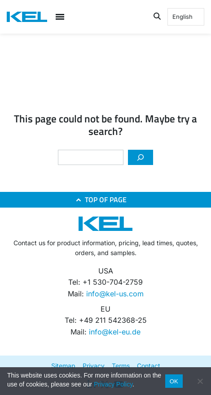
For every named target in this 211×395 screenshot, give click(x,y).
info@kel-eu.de (115, 331)
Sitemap (63, 365)
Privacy (94, 365)
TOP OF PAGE (106, 199)
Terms (121, 365)
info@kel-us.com (115, 293)
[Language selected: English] (185, 17)
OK (174, 381)
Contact (148, 365)
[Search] (140, 157)
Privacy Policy (113, 384)
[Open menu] (59, 17)
